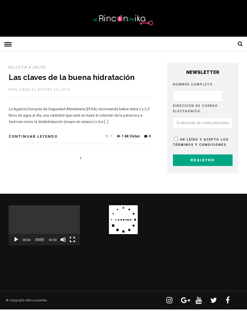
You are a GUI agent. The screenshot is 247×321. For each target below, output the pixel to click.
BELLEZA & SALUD (27, 67)
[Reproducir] (16, 239)
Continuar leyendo (33, 136)
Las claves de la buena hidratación (72, 77)
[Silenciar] (63, 239)
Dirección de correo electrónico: (195, 108)
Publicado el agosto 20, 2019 (39, 89)
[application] (44, 225)
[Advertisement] (207, 241)
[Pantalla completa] (72, 239)
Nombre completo (193, 84)
